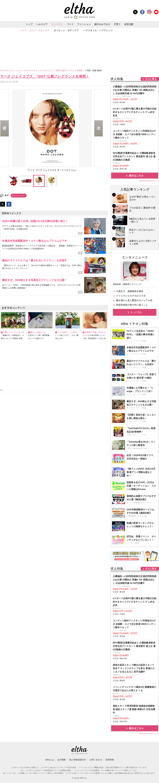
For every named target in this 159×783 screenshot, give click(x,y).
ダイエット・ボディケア (66, 30)
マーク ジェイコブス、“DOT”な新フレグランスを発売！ (60, 70)
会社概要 (61, 759)
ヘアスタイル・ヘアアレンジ (98, 30)
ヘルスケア (41, 24)
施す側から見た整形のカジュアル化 (134, 300)
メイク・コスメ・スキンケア (34, 30)
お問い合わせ (95, 759)
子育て (117, 24)
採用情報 (110, 759)
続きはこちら (136, 175)
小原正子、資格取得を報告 (129, 291)
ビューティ (57, 24)
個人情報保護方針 (77, 759)
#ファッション (18, 195)
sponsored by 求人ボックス (149, 181)
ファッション (84, 24)
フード (70, 24)
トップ (29, 24)
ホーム (3, 70)
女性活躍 (128, 24)
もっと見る (136, 312)
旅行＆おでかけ (102, 24)
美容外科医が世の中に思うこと (132, 305)
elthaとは (49, 759)
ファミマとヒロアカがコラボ (131, 295)
